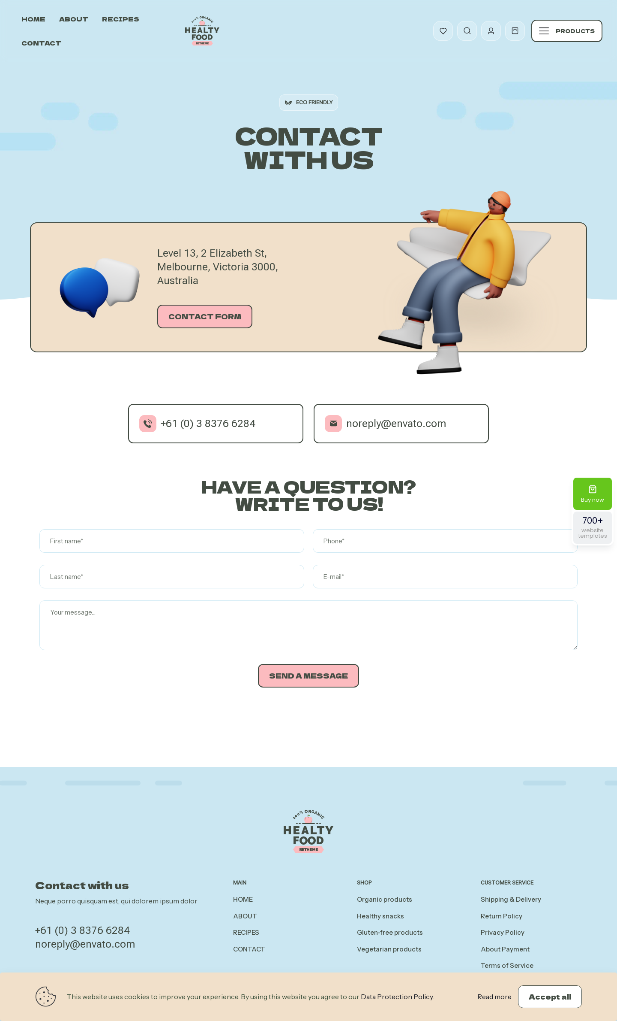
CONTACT (249, 949)
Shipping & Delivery (511, 899)
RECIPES (246, 932)
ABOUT (245, 916)
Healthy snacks (380, 916)
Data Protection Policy (397, 996)
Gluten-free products (390, 932)
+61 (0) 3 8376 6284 (82, 930)
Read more (494, 996)
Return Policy (501, 916)
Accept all (550, 996)
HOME (243, 899)
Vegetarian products (389, 949)
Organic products (384, 899)
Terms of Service (507, 965)
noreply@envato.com (85, 944)
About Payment (505, 949)
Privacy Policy (502, 932)
